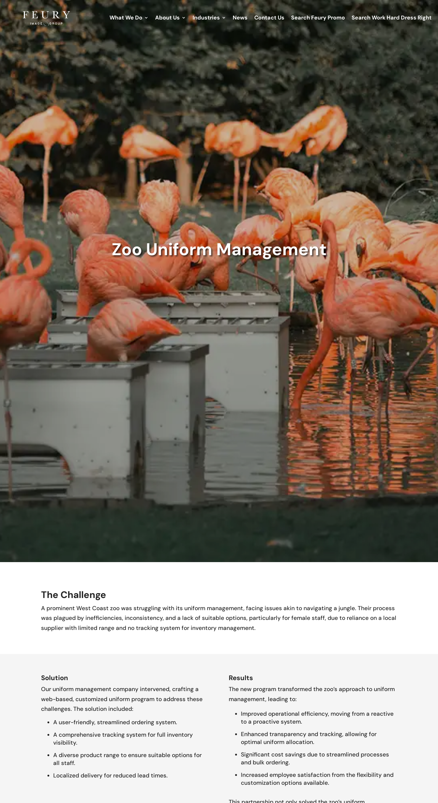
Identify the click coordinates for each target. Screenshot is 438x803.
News (240, 18)
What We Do (125, 18)
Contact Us (269, 18)
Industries (206, 18)
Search (318, 18)
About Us (167, 18)
